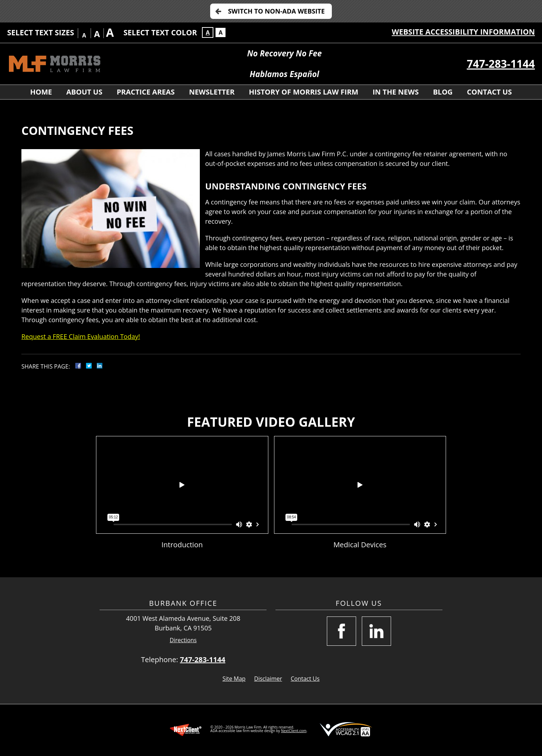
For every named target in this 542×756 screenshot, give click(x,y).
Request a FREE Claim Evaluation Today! (80, 336)
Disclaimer (268, 679)
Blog (442, 92)
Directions (183, 640)
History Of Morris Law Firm (304, 92)
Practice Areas (146, 92)
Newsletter (212, 92)
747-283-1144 (501, 63)
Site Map (233, 679)
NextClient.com (293, 730)
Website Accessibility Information (463, 32)
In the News (396, 92)
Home (41, 92)
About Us (84, 92)
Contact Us (489, 92)
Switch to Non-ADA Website (276, 11)
